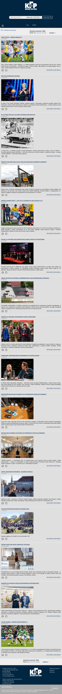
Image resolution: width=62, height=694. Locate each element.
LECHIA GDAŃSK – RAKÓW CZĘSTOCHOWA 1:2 (14, 622)
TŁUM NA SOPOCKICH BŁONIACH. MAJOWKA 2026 (15, 509)
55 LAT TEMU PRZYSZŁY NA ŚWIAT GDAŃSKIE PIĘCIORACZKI (18, 114)
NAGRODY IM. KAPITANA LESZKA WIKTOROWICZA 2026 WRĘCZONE (20, 583)
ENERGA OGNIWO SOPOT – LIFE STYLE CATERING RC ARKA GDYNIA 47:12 (22, 200)
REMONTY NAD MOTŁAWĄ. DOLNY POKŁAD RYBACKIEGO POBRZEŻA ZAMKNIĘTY (24, 162)
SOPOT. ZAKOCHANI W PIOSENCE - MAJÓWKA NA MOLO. (17, 471)
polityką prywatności (39, 690)
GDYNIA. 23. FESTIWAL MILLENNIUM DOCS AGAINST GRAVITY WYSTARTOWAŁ (23, 239)
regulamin (51, 670)
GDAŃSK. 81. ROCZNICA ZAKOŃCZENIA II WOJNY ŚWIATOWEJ (18, 316)
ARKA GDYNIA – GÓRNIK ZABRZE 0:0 (11, 37)
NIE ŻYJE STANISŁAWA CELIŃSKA (10, 76)
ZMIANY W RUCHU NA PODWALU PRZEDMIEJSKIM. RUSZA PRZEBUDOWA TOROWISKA (25, 278)
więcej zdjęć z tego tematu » (54, 70)
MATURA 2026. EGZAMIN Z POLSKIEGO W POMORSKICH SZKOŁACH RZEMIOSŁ (23, 433)
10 (45, 32)
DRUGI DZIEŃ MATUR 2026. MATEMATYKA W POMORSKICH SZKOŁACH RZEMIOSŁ (23, 394)
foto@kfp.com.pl (10, 676)
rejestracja (52, 672)
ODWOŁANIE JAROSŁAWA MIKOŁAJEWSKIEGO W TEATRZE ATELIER (20, 355)
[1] (34, 32)
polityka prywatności (54, 668)
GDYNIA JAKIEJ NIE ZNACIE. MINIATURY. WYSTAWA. (15, 544)
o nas (27, 25)
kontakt (34, 25)
